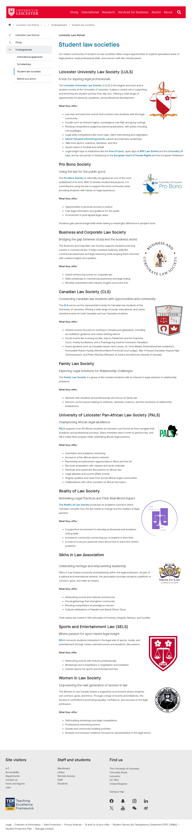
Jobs (8, 787)
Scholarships (24, 64)
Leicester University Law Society (83, 85)
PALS (62, 428)
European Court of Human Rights (132, 155)
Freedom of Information (28, 824)
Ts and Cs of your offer (97, 824)
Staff (60, 779)
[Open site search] (179, 12)
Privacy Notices (73, 824)
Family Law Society (75, 377)
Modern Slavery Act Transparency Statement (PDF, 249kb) (145, 824)
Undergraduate (59, 25)
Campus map (117, 791)
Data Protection (52, 824)
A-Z (7, 768)
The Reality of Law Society (74, 504)
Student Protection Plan (19, 828)
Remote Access (66, 776)
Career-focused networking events (85, 139)
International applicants (29, 57)
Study (18, 42)
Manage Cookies (44, 828)
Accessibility (12, 772)
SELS (62, 640)
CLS (66, 305)
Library (61, 772)
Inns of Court (116, 151)
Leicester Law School (27, 25)
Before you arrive (26, 78)
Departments (13, 776)
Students (62, 783)
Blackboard (63, 768)
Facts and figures (15, 783)
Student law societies (29, 71)
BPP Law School (149, 151)
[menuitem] (74, 12)
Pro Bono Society (74, 178)
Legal (8, 824)
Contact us (12, 779)
